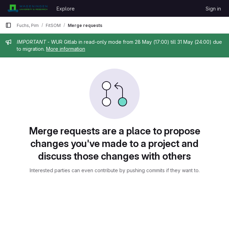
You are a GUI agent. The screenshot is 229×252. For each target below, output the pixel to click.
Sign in (213, 9)
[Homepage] (27, 8)
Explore (66, 9)
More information (65, 49)
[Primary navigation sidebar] (8, 25)
